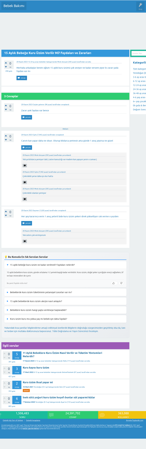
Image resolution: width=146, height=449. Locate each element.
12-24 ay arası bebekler (37, 62)
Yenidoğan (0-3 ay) (41, 387)
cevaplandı (65, 105)
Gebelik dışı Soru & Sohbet (13, 420)
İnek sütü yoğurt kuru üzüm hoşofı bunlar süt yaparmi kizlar (59, 397)
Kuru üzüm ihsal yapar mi (38, 382)
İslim (61, 387)
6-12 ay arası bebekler (43, 361)
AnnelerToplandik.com (134, 420)
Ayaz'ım (64, 402)
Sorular (31, 8)
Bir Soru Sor (81, 8)
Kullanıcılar (69, 8)
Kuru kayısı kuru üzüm (36, 367)
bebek (26, 390)
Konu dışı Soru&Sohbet (97, 8)
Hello (65, 361)
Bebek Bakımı (13, 6)
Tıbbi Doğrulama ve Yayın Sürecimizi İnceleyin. (75, 331)
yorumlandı (66, 155)
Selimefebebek (67, 372)
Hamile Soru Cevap (117, 8)
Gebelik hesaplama (33, 420)
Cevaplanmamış (43, 8)
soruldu (88, 62)
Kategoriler (57, 8)
